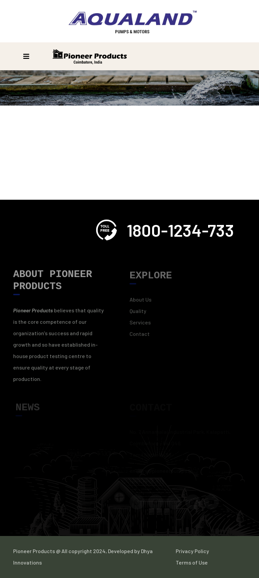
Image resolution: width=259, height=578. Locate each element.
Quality (138, 313)
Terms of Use (192, 562)
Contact (140, 336)
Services (140, 324)
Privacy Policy (192, 551)
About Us (140, 301)
